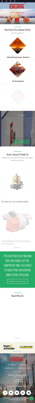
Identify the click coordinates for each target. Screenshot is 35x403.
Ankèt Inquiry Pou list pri (18, 281)
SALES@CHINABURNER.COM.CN (17, 386)
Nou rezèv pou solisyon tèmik (17, 30)
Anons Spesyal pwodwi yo (17, 154)
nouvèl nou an (17, 296)
